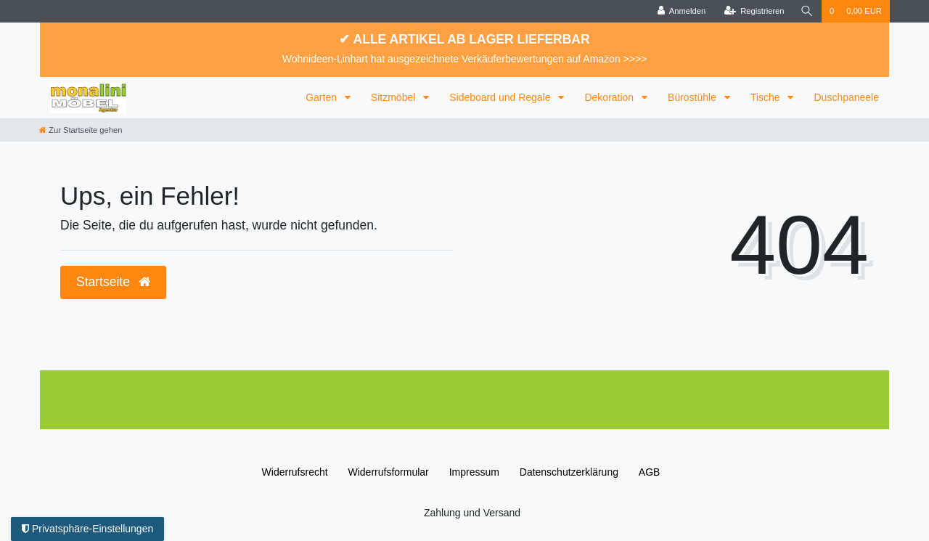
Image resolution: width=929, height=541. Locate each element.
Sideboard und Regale (501, 97)
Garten (323, 97)
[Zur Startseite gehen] (80, 130)
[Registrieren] (754, 11)
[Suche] (807, 11)
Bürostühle (693, 97)
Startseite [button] (113, 281)
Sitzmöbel (394, 97)
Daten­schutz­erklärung (569, 472)
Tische (766, 97)
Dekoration (610, 97)
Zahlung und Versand (472, 512)
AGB (649, 472)
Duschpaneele (846, 97)
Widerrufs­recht (295, 472)
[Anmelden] (682, 11)
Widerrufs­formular (388, 472)
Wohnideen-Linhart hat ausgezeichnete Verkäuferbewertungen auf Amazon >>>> (464, 59)
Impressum (474, 472)
